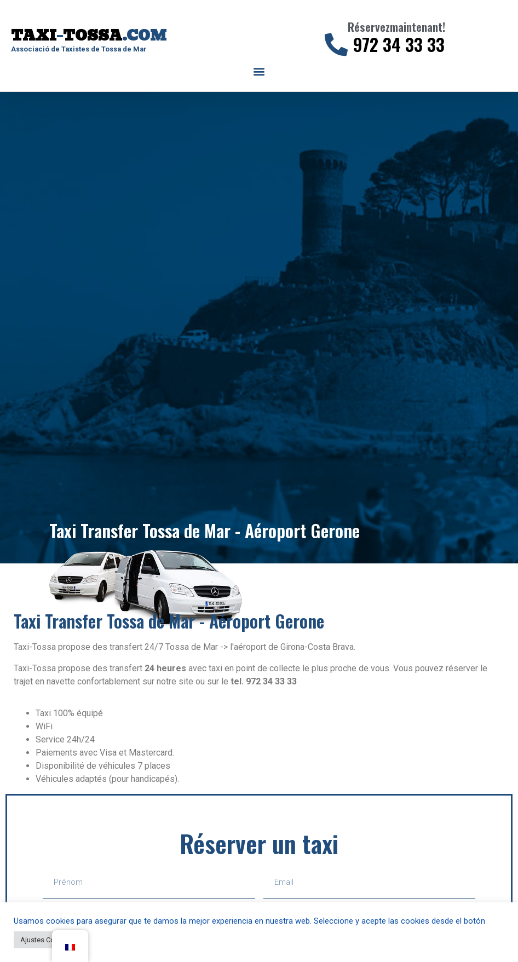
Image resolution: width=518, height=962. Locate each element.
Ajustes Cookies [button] (46, 940)
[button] (259, 71)
